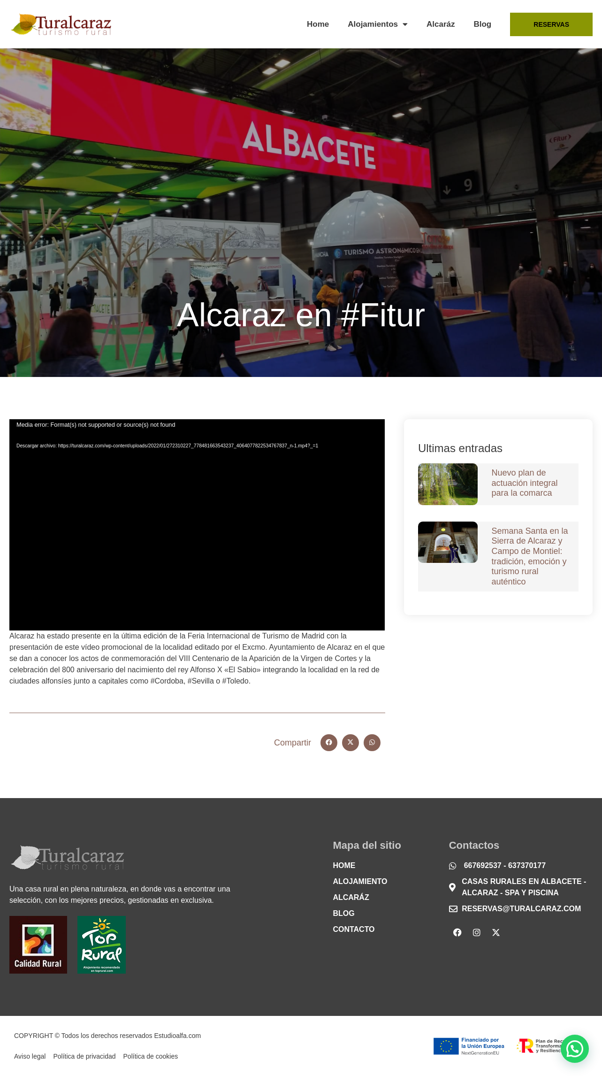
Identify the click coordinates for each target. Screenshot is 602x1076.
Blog (482, 24)
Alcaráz (441, 24)
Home (318, 24)
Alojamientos (378, 24)
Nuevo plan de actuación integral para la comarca (525, 483)
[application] (197, 524)
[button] (328, 742)
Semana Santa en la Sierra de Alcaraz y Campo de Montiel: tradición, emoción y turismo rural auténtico (530, 556)
